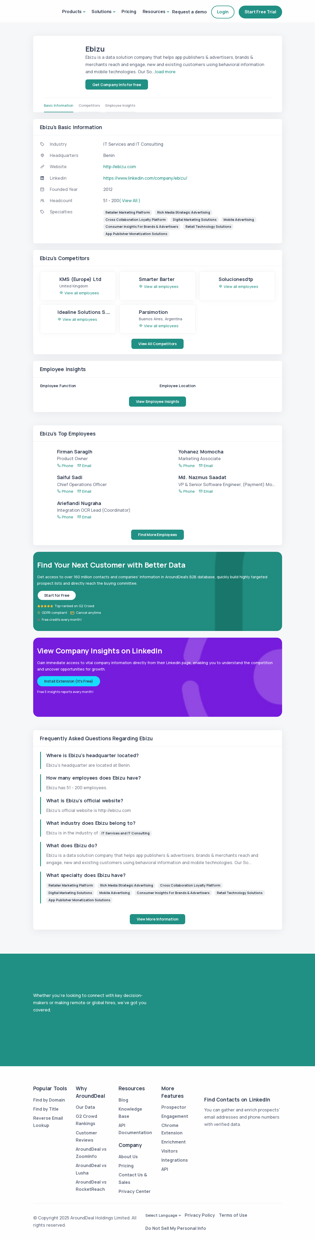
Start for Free (56, 595)
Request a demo (189, 12)
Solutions (102, 11)
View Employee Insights (157, 401)
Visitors (169, 1151)
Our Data (85, 1107)
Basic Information (59, 105)
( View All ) (130, 200)
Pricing (129, 11)
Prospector (173, 1107)
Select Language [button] (161, 1215)
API (164, 1169)
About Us (128, 1157)
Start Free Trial (260, 12)
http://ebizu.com (119, 167)
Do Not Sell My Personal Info (175, 1228)
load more (165, 72)
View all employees (79, 292)
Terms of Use (233, 1215)
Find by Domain (49, 1100)
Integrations (174, 1160)
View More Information (158, 919)
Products (72, 11)
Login (223, 12)
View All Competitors (157, 343)
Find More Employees (157, 534)
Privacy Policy (200, 1215)
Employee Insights (120, 105)
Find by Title (46, 1109)
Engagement (174, 1116)
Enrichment (173, 1142)
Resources (154, 11)
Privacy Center (135, 1191)
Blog (123, 1100)
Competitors (89, 105)
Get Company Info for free (116, 84)
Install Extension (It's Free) (68, 681)
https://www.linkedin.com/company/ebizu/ (145, 178)
